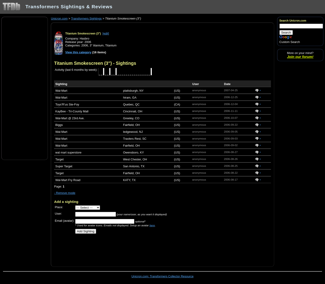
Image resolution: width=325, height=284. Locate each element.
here (152, 225)
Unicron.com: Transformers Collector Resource (163, 276)
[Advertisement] (24, 88)
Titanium (110, 45)
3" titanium (97, 45)
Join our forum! (300, 57)
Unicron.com (59, 18)
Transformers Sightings (86, 18)
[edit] (106, 33)
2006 (84, 45)
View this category (78, 52)
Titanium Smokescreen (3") (83, 33)
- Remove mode (64, 193)
